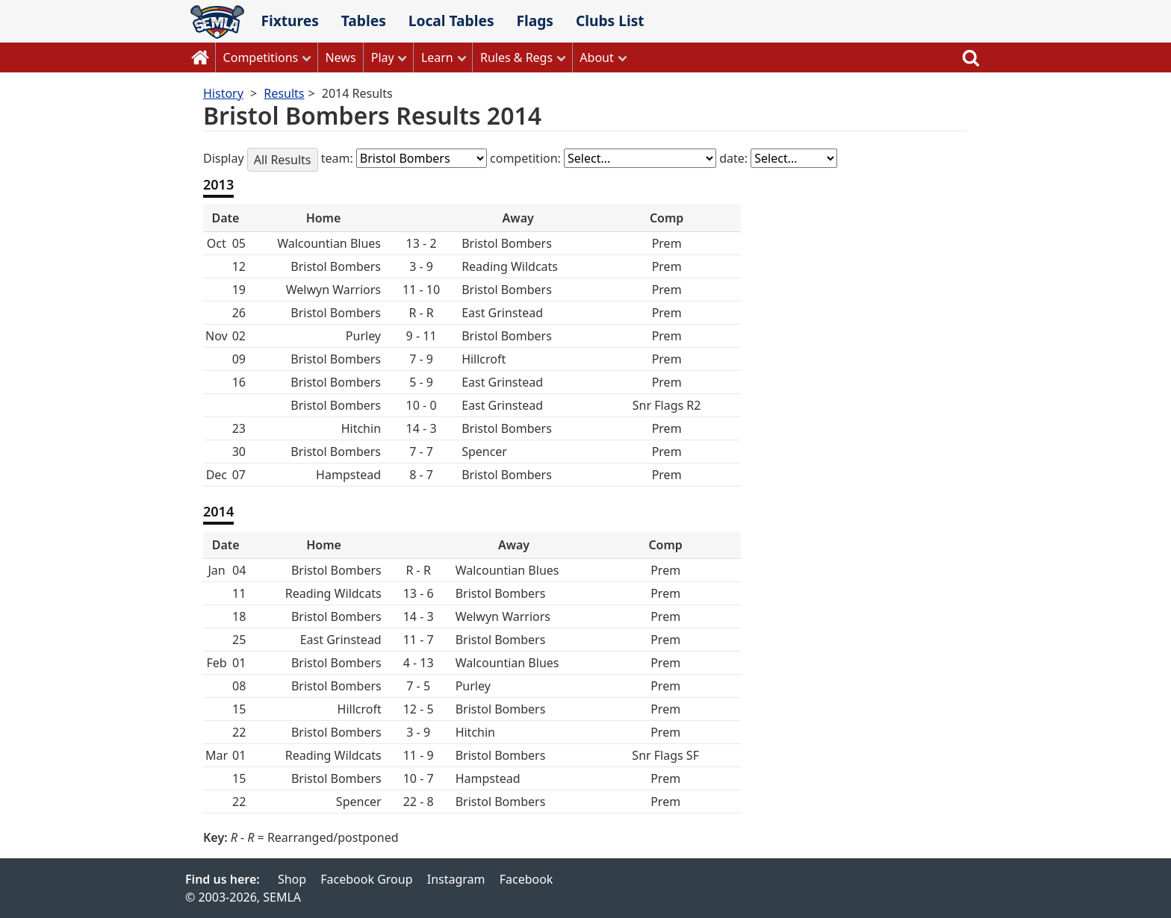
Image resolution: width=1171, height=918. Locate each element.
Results (284, 93)
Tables (363, 20)
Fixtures (289, 20)
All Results (282, 160)
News (340, 57)
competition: (527, 158)
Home (200, 57)
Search (971, 57)
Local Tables (451, 20)
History (223, 93)
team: (338, 158)
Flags (534, 20)
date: (735, 158)
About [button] (596, 57)
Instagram (456, 879)
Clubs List (610, 20)
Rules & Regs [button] (516, 57)
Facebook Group (366, 879)
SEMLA (217, 22)
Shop (292, 879)
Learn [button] (437, 57)
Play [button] (382, 57)
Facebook (526, 879)
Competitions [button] (261, 57)
